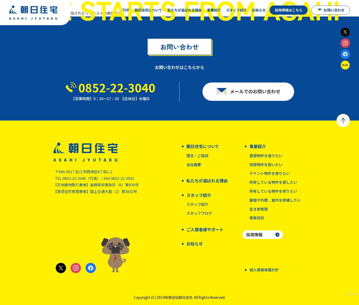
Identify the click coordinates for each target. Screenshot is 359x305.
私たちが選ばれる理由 (184, 10)
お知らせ (259, 10)
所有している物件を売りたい (273, 191)
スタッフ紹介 (197, 204)
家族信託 (256, 217)
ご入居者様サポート (205, 229)
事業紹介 (214, 10)
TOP (125, 10)
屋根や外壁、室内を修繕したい (275, 200)
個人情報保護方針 (264, 269)
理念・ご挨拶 (197, 155)
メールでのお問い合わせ (255, 91)
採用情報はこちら (288, 10)
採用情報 (254, 234)
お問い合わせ (334, 10)
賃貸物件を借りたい (265, 155)
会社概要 (193, 164)
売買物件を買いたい (265, 164)
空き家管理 (258, 209)
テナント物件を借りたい (269, 173)
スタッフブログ (199, 213)
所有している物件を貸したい (273, 182)
